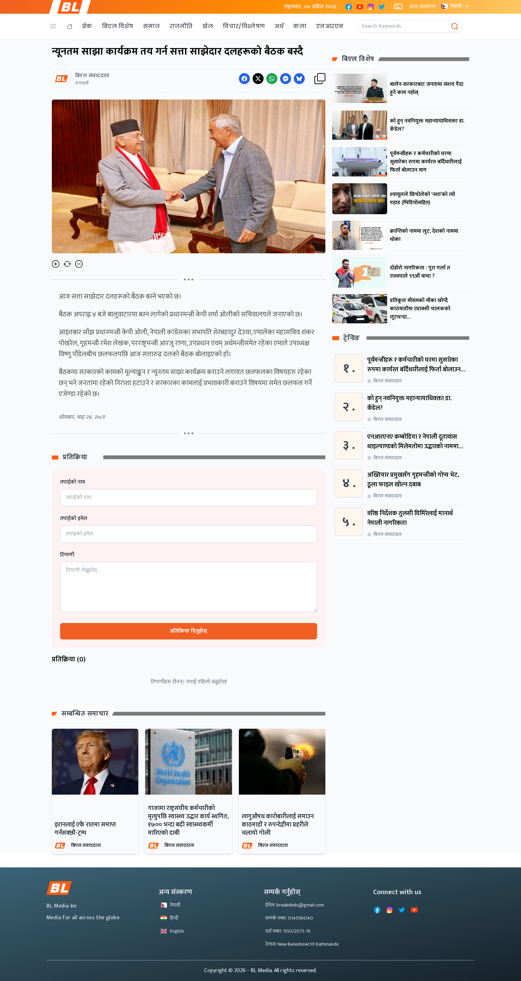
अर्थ (279, 26)
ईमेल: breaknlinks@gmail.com (294, 905)
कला (299, 26)
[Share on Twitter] (258, 78)
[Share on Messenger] (285, 78)
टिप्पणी (67, 555)
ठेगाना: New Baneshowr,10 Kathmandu (302, 944)
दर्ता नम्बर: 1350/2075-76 (288, 931)
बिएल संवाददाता (86, 845)
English (172, 931)
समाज (151, 26)
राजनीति (181, 26)
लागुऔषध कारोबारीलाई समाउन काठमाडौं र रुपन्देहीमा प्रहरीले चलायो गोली (278, 824)
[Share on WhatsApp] (271, 78)
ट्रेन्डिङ (351, 338)
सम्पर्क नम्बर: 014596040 (289, 918)
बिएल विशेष (118, 26)
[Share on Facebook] (244, 78)
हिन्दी (169, 918)
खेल (207, 26)
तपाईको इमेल (73, 519)
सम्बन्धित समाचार (85, 713)
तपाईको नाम (72, 482)
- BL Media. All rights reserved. (282, 970)
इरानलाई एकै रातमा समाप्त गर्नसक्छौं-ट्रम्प (85, 829)
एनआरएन (329, 26)
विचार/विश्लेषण (244, 26)
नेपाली (456, 6)
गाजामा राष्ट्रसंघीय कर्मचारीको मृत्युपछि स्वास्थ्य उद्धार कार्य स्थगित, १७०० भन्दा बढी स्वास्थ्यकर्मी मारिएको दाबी (188, 820)
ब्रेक (87, 26)
